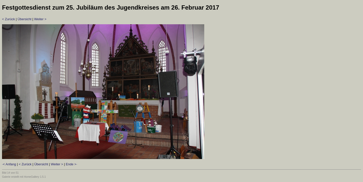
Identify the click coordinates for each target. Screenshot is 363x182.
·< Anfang (9, 164)
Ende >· (71, 164)
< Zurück (8, 19)
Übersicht (25, 19)
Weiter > (40, 19)
